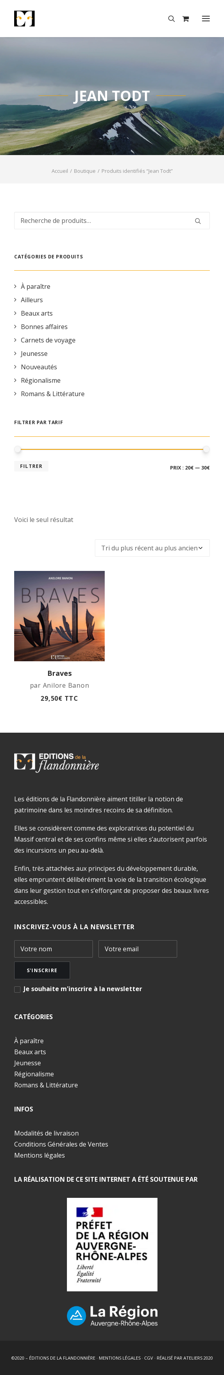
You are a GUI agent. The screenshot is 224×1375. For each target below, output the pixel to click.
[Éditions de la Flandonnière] (48, 18)
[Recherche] (168, 18)
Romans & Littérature (46, 1085)
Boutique (85, 170)
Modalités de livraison (46, 1133)
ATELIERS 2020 (198, 1358)
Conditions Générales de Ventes (61, 1144)
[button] (206, 18)
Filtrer (31, 466)
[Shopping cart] (182, 18)
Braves (59, 673)
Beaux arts (30, 1052)
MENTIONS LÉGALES (120, 1358)
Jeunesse (27, 1063)
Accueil (60, 170)
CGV (148, 1358)
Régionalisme (34, 1074)
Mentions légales (39, 1155)
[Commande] (152, 548)
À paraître (29, 1040)
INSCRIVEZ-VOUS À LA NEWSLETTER (74, 926)
